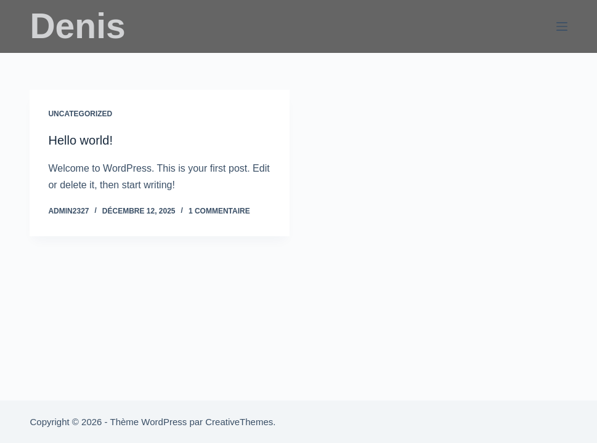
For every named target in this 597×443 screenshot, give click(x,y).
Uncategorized (80, 114)
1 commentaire (219, 211)
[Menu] (561, 26)
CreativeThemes (239, 422)
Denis (77, 26)
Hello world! (80, 140)
